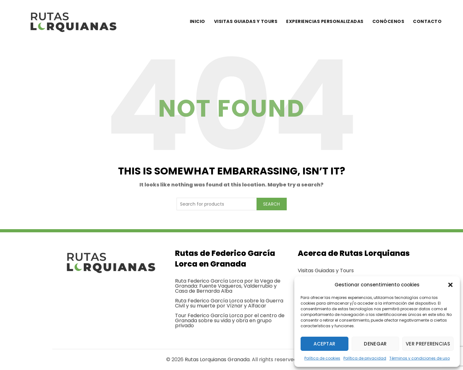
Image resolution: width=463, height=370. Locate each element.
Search (271, 204)
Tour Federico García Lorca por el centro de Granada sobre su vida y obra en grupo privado (230, 320)
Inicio (197, 21)
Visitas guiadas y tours (246, 21)
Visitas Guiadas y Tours (326, 270)
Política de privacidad (364, 358)
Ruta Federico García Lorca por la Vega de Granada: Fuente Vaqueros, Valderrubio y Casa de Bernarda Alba (227, 286)
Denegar (375, 343)
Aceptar (324, 343)
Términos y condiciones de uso (419, 358)
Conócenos (388, 21)
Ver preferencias (428, 343)
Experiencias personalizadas (325, 21)
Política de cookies (322, 358)
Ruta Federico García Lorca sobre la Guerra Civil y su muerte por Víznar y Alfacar (229, 303)
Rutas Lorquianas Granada (217, 359)
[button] (450, 285)
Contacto (427, 21)
